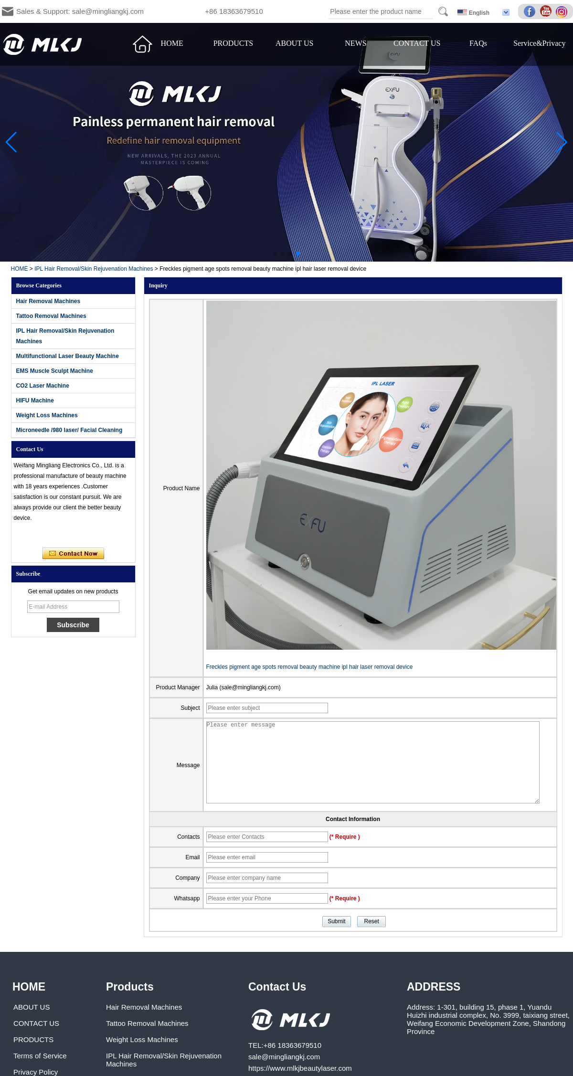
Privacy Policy (35, 1072)
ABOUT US (294, 43)
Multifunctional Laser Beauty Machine (67, 356)
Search (443, 11)
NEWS (355, 43)
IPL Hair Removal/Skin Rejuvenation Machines (93, 268)
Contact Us (277, 987)
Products (130, 987)
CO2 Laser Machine (42, 385)
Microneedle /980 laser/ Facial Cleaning (69, 430)
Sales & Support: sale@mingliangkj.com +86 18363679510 (139, 11)
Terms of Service (40, 1056)
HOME (172, 43)
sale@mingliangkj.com (284, 1057)
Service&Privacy (539, 43)
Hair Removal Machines (48, 301)
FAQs (478, 43)
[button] (275, 253)
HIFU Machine (35, 400)
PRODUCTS (233, 43)
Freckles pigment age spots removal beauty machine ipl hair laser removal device (309, 667)
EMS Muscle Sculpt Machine (54, 371)
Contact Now (73, 554)
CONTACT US (416, 43)
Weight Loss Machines (47, 415)
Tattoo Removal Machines (51, 316)
